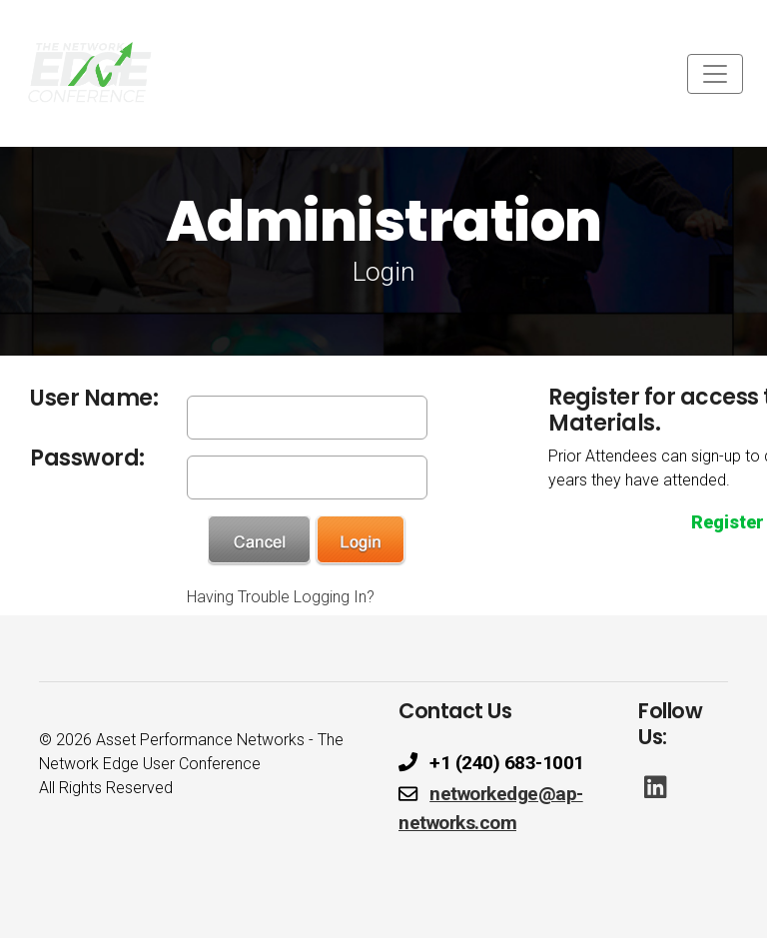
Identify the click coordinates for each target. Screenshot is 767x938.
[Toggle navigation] (715, 74)
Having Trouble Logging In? (281, 596)
